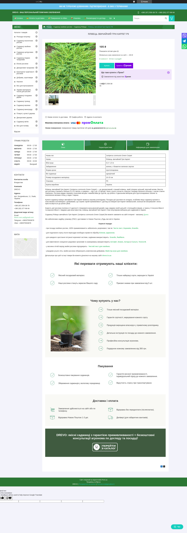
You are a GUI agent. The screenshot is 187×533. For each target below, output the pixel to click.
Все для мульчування (25, 86)
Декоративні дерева (24, 118)
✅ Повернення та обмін (57, 18)
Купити (106, 66)
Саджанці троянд (23, 101)
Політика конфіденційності (106, 484)
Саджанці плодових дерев (24, 96)
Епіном (102, 233)
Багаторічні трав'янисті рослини (25, 72)
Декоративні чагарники (25, 68)
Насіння (20, 82)
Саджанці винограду (24, 109)
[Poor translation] (9, 498)
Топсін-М (142, 242)
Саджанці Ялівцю (80, 27)
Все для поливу (23, 126)
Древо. (146, 214)
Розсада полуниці (23, 37)
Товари (49, 27)
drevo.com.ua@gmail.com (24, 217)
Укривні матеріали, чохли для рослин (24, 90)
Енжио (120, 242)
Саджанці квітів (23, 122)
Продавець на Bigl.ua (93, 482)
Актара (127, 242)
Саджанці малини (23, 105)
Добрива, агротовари (25, 78)
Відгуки (17, 131)
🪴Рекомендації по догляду (95, 18)
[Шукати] (166, 18)
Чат (177, 527)
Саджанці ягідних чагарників (23, 59)
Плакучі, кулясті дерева (26, 113)
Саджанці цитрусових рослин (25, 53)
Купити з (124, 66)
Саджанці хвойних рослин (63, 27)
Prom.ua (104, 480)
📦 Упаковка (75, 18)
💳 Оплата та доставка (35, 18)
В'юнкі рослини (22, 64)
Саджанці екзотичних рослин (25, 41)
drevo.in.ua (106, 255)
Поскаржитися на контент (87, 484)
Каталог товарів (20, 32)
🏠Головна (18, 18)
